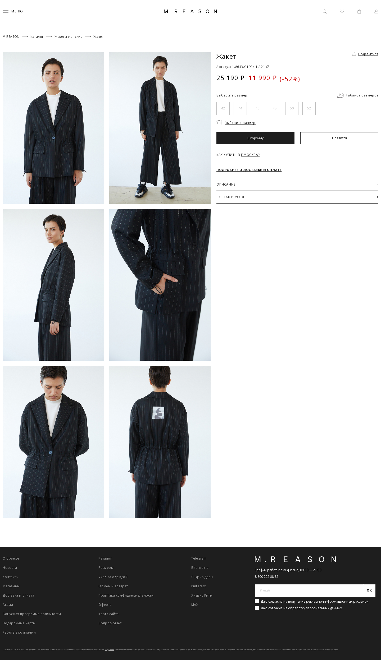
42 (223, 108)
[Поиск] (325, 11)
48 (274, 108)
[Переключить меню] (13, 11)
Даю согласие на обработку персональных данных (301, 608)
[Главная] (190, 11)
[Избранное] (342, 11)
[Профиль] (376, 11)
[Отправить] (369, 590)
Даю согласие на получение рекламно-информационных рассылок (314, 601)
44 (240, 108)
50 (292, 108)
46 (257, 108)
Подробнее (109, 650)
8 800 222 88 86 (266, 576)
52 (309, 108)
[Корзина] (359, 11)
